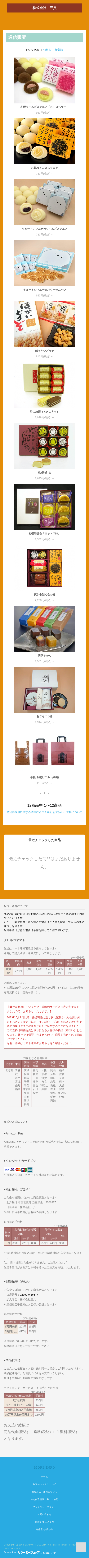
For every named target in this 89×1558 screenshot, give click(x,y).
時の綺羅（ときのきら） (44, 411)
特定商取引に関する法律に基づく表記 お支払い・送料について (44, 812)
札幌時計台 (44, 472)
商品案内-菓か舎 (44, 1529)
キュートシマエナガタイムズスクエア (44, 228)
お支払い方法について (44, 1484)
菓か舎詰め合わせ (44, 594)
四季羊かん (44, 655)
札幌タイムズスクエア (44, 167)
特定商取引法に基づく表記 (44, 1499)
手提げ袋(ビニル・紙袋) (44, 777)
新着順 (59, 49)
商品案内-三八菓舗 (44, 1522)
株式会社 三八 (45, 8)
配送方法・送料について (44, 1492)
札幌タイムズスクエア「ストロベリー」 (44, 106)
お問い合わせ (44, 1514)
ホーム (44, 1477)
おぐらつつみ (45, 716)
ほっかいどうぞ (44, 350)
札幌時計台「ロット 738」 (44, 533)
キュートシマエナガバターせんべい (44, 289)
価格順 (47, 49)
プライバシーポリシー (44, 1507)
